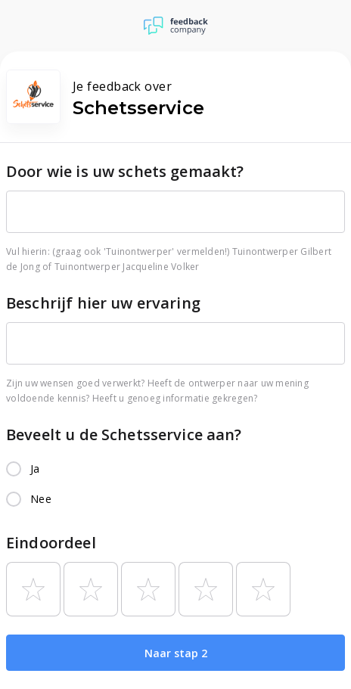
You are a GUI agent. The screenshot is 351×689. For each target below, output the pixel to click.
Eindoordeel (51, 542)
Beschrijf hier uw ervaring (103, 303)
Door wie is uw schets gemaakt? (125, 171)
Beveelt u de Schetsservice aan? (124, 434)
